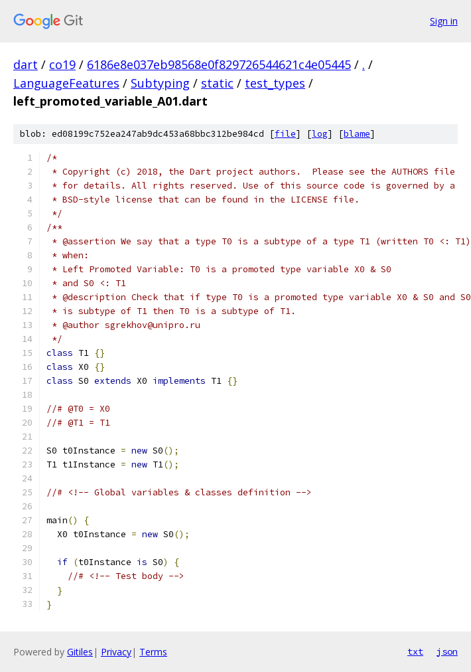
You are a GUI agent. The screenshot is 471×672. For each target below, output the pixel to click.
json (447, 651)
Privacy (116, 651)
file (285, 133)
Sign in (444, 21)
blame (357, 133)
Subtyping (160, 83)
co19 (62, 64)
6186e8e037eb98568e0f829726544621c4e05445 (219, 64)
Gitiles (80, 651)
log (320, 133)
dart (25, 64)
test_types (275, 83)
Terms (153, 651)
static (217, 83)
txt (415, 651)
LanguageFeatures (66, 83)
